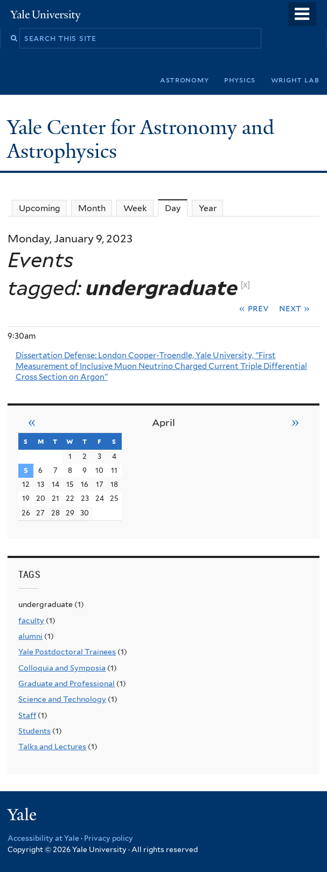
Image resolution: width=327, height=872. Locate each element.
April (163, 422)
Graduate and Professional (66, 683)
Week (135, 208)
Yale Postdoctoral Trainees (67, 651)
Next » (294, 308)
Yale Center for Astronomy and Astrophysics (140, 139)
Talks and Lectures (52, 746)
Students (34, 731)
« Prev (254, 308)
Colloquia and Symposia (62, 668)
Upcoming (39, 208)
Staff (27, 715)
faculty (31, 620)
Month (92, 208)
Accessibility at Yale (43, 838)
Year (208, 208)
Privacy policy (108, 838)
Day (176, 208)
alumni (30, 636)
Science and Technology (62, 699)
